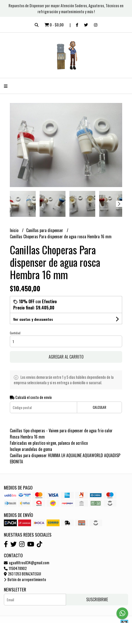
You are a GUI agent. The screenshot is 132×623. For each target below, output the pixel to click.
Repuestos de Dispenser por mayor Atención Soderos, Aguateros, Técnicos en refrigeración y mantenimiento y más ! (66, 8)
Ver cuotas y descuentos (33, 319)
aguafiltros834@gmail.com (26, 562)
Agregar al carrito (66, 357)
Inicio (14, 230)
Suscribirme (97, 599)
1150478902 (15, 568)
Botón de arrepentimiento (25, 579)
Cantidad (15, 333)
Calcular (99, 407)
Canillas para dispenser (45, 230)
